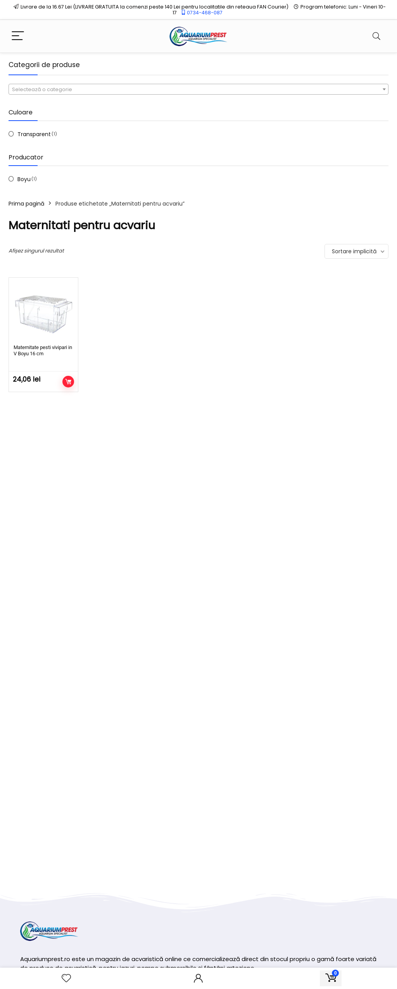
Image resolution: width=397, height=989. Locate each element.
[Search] (376, 36)
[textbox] (198, 89)
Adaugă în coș (68, 382)
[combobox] (198, 89)
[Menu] (18, 36)
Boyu (24, 179)
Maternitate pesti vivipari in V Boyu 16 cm (43, 350)
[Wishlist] (66, 978)
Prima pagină (26, 203)
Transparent (34, 134)
